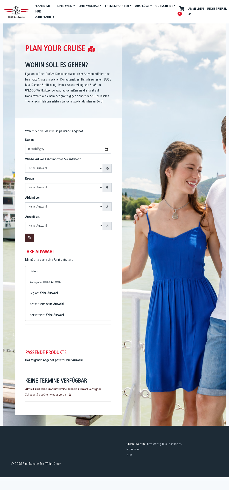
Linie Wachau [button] (88, 6)
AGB (129, 455)
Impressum (133, 449)
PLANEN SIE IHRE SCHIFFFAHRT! (44, 11)
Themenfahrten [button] (117, 6)
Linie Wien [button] (64, 6)
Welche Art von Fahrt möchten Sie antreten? (53, 159)
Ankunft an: (32, 217)
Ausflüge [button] (142, 6)
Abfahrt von (32, 198)
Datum (29, 140)
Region (29, 178)
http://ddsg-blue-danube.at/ (164, 444)
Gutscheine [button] (164, 6)
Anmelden (196, 11)
